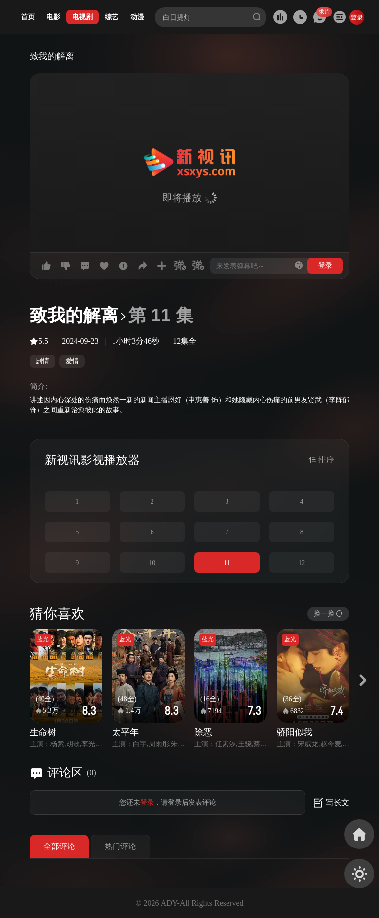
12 (301, 562)
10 (152, 562)
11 (227, 562)
